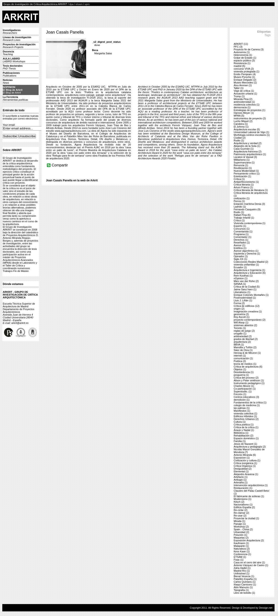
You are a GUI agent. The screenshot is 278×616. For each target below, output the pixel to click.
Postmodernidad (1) (245, 297)
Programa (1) (241, 234)
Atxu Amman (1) (243, 85)
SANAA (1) (240, 283)
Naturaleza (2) (242, 548)
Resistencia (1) (242, 63)
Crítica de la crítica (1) (246, 427)
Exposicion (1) (242, 457)
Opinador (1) (241, 256)
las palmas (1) (242, 408)
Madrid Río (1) (242, 570)
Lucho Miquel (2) (243, 121)
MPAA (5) (239, 115)
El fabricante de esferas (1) (249, 496)
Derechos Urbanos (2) (246, 419)
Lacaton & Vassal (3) (245, 157)
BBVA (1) (239, 344)
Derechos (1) (241, 239)
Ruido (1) (239, 212)
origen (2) (239, 308)
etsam (79, 4)
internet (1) (240, 355)
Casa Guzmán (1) (244, 148)
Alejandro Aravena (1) (246, 474)
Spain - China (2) (243, 529)
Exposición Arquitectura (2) (249, 540)
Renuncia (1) (241, 165)
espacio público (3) (244, 60)
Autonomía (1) (242, 52)
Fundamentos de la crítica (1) (250, 402)
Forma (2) (239, 303)
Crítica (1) (239, 179)
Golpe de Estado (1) (245, 57)
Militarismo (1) (242, 159)
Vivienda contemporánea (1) (249, 223)
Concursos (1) (242, 228)
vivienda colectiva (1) (245, 413)
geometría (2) (241, 314)
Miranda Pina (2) (243, 99)
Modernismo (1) (242, 499)
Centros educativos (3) (246, 397)
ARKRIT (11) (241, 44)
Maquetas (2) (241, 537)
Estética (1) (240, 248)
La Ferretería (15, 98)
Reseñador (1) (242, 242)
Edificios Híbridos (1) (245, 416)
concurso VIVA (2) (244, 68)
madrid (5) (239, 66)
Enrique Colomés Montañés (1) (251, 295)
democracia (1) (242, 107)
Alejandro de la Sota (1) (247, 146)
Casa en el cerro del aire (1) (249, 562)
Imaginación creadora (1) (248, 311)
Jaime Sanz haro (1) (245, 289)
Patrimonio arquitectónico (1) (250, 154)
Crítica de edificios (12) (247, 306)
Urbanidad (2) (241, 532)
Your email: (9, 124)
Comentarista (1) (243, 231)
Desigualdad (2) (243, 468)
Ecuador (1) (240, 267)
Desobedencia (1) (244, 372)
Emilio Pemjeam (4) (245, 74)
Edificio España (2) (244, 507)
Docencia (8, 53)
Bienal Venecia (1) (244, 576)
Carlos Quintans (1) (244, 581)
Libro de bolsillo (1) (244, 592)
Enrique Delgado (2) (245, 79)
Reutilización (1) (243, 168)
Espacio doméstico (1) (246, 438)
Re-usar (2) (240, 515)
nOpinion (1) (241, 278)
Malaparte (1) (241, 546)
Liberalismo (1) (242, 292)
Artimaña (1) (241, 482)
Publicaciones (11, 74)
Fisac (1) (239, 559)
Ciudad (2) (239, 137)
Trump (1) (239, 96)
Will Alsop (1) (241, 322)
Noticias (8, 81)
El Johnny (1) (241, 126)
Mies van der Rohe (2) (246, 281)
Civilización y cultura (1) (247, 460)
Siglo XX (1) (240, 259)
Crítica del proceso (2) (246, 377)
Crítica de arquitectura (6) (248, 366)
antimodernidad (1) (244, 101)
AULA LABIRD (14, 60)
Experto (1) (240, 226)
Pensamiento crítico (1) (247, 173)
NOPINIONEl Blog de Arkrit (13, 90)
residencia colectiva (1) (247, 104)
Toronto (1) (240, 328)
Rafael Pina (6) (242, 215)
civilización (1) (242, 198)
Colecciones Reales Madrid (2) (251, 261)
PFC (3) (238, 46)
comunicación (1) (243, 358)
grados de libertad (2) (246, 339)
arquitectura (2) (242, 341)
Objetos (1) (240, 369)
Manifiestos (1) (242, 410)
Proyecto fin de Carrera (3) (249, 49)
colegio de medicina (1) (247, 405)
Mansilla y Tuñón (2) (245, 347)
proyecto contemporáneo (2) (249, 319)
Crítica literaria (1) (244, 184)
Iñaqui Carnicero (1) (245, 584)
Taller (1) (239, 88)
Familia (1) (240, 441)
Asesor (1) (239, 245)
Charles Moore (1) (244, 386)
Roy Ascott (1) (242, 317)
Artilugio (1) (240, 479)
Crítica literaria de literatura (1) (251, 190)
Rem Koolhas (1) (243, 275)
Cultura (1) (240, 421)
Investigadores (12, 31)
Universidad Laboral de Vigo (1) (251, 132)
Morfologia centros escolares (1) (252, 135)
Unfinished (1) (241, 573)
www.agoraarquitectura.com (70, 130)
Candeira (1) (241, 124)
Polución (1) (240, 534)
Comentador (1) (242, 237)
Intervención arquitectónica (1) (251, 485)
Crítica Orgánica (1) (245, 466)
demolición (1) (242, 399)
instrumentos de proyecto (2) (250, 118)
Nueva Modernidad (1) (246, 170)
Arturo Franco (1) (243, 187)
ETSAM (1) (240, 557)
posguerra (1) (241, 375)
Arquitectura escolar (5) (247, 129)
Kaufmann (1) (241, 543)
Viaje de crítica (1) (244, 90)
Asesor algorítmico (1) (246, 250)
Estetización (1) (242, 176)
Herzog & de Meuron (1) (247, 352)
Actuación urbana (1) (245, 93)
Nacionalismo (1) (243, 504)
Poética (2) (240, 361)
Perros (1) (239, 201)
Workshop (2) (241, 526)
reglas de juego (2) (244, 330)
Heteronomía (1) (243, 55)
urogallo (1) (240, 333)
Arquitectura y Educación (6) (250, 272)
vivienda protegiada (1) (246, 71)
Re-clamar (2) (241, 512)
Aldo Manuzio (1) (243, 587)
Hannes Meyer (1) (244, 112)
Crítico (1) (239, 220)
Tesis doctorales (13, 67)
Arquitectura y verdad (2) (247, 143)
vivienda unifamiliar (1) (246, 264)
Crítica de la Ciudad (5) (247, 286)
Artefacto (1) (241, 477)
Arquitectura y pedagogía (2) (250, 446)
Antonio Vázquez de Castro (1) (251, 565)
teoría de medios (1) (245, 363)
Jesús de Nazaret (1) (245, 443)
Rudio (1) (239, 140)
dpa (71, 4)
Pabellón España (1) (245, 579)
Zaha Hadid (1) (242, 568)
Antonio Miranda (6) (245, 454)
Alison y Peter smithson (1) (249, 380)
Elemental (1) (241, 471)
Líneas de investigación (17, 38)
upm (87, 4)
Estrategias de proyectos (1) (249, 110)
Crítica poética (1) (244, 424)
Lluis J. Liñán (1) (243, 300)
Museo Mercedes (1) (245, 82)
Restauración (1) (243, 488)
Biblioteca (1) (241, 432)
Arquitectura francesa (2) (247, 151)
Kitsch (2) (239, 501)
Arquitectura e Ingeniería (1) (249, 270)
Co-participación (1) (245, 388)
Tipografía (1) (241, 590)
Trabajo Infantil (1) (244, 217)
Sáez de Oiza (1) (243, 350)
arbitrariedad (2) (243, 336)
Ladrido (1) (240, 206)
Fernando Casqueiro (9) (247, 209)
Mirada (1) (239, 521)
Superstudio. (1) (243, 391)
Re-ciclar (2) (240, 510)
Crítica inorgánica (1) (245, 463)
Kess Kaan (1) (242, 551)
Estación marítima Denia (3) (249, 203)
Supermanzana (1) (244, 162)
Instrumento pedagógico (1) (249, 383)
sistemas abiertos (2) (245, 325)
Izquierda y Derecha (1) (247, 253)
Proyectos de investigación (19, 45)
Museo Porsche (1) (244, 77)
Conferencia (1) (242, 554)
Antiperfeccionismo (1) (246, 181)
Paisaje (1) (240, 523)
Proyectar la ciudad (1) (246, 518)
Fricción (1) (240, 394)
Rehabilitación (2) (243, 435)
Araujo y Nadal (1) (244, 430)
